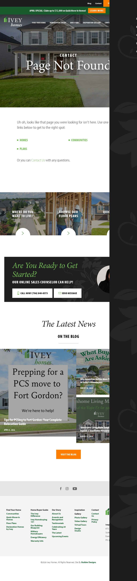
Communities (79, 140)
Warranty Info (37, 541)
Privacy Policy (95, 521)
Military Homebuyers (37, 533)
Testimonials (58, 523)
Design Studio (78, 530)
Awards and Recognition (57, 519)
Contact (98, 3)
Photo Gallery (81, 518)
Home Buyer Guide (39, 510)
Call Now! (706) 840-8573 (34, 293)
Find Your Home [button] (39, 22)
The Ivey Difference (35, 515)
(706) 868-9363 (116, 540)
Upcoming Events (60, 537)
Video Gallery (81, 521)
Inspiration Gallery (92, 22)
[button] (133, 9)
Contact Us (38, 160)
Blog (89, 3)
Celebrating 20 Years (59, 528)
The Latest (57, 533)
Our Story (74, 22)
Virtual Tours (80, 525)
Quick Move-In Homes (13, 519)
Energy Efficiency (38, 538)
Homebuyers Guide (58, 22)
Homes (24, 140)
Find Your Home (13, 510)
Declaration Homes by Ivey (15, 528)
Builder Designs (88, 563)
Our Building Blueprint (36, 527)
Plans (23, 149)
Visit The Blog (68, 455)
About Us (56, 514)
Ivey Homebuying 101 (39, 521)
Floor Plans (11, 523)
